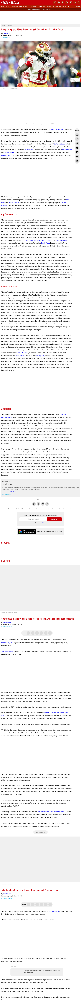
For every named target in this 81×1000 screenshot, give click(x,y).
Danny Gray (40, 356)
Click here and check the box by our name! (49, 531)
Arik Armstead (67, 150)
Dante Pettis (19, 356)
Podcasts (34, 6)
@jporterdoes (6, 37)
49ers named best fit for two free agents (12, 889)
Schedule (42, 6)
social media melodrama (59, 452)
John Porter (6, 33)
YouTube (74, 2)
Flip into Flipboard (77, 152)
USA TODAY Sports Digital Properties (43, 998)
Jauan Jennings (22, 353)
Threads (43, 503)
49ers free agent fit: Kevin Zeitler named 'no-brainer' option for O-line (21, 901)
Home (3, 6)
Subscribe (54, 519)
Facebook (38, 503)
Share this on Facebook (77, 139)
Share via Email (77, 161)
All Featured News (74, 821)
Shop (64, 6)
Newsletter (57, 6)
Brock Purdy (45, 243)
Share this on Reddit (77, 156)
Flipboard (70, 2)
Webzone (10, 2)
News (7, 6)
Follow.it (44, 523)
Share (78, 6)
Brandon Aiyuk (6, 155)
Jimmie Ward (9, 153)
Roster (48, 6)
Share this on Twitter (77, 135)
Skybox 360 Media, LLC (48, 996)
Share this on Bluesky (77, 148)
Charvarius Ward (30, 240)
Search (78, 2)
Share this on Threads (77, 143)
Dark (46, 989)
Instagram (47, 503)
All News (76, 926)
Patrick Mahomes (57, 129)
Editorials (14, 6)
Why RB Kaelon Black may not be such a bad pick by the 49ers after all (22, 907)
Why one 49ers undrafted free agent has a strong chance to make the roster (23, 895)
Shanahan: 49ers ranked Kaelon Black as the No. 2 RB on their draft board (23, 913)
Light (42, 989)
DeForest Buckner (60, 144)
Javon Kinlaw (29, 150)
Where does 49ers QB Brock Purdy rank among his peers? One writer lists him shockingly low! (28, 919)
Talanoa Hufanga (61, 240)
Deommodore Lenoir (44, 240)
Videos (21, 6)
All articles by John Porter (9, 492)
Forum (27, 6)
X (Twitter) (54, 2)
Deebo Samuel (14, 203)
